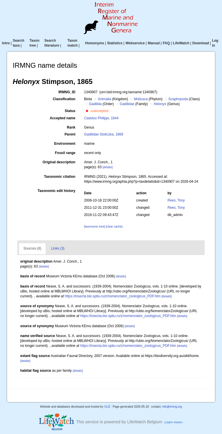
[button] (87, 111)
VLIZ (107, 406)
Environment (64, 144)
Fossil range (65, 153)
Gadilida (95, 104)
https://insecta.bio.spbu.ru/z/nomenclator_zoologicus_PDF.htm (113, 296)
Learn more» (173, 422)
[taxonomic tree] (94, 226)
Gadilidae (127, 104)
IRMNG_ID (66, 92)
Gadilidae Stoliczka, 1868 (103, 134)
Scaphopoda (178, 99)
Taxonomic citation (59, 177)
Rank (71, 127)
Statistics (114, 43)
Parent (69, 134)
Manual (154, 43)
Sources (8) (32, 248)
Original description (58, 162)
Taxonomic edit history (56, 191)
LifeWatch (181, 43)
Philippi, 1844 (101, 118)
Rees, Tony (176, 200)
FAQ (166, 43)
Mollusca (140, 99)
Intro (6, 43)
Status (70, 111)
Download (200, 43)
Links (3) (57, 248)
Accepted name (62, 118)
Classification (64, 99)
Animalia (104, 99)
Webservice (135, 43)
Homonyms (94, 43)
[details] (108, 167)
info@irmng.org (172, 406)
